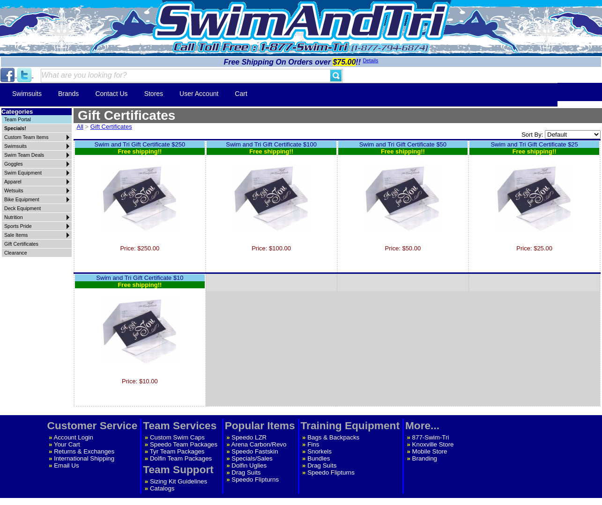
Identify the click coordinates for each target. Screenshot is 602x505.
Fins (313, 444)
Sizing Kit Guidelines (178, 481)
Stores (153, 93)
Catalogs (162, 488)
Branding (424, 458)
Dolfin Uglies (249, 465)
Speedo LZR (249, 437)
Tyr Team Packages (177, 451)
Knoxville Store (433, 444)
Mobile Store (429, 451)
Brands (68, 93)
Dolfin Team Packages (181, 458)
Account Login (73, 437)
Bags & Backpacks (333, 437)
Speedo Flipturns (255, 479)
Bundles (318, 458)
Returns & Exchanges (84, 451)
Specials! (15, 128)
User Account (198, 93)
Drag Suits (245, 472)
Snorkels (319, 451)
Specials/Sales (251, 458)
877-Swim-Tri (430, 437)
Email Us (66, 465)
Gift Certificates (111, 126)
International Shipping (84, 458)
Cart (241, 93)
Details (370, 60)
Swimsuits (27, 93)
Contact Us (111, 93)
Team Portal (17, 119)
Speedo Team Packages (183, 444)
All (80, 126)
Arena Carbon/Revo (259, 444)
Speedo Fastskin (254, 451)
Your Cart (67, 444)
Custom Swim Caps (177, 437)
